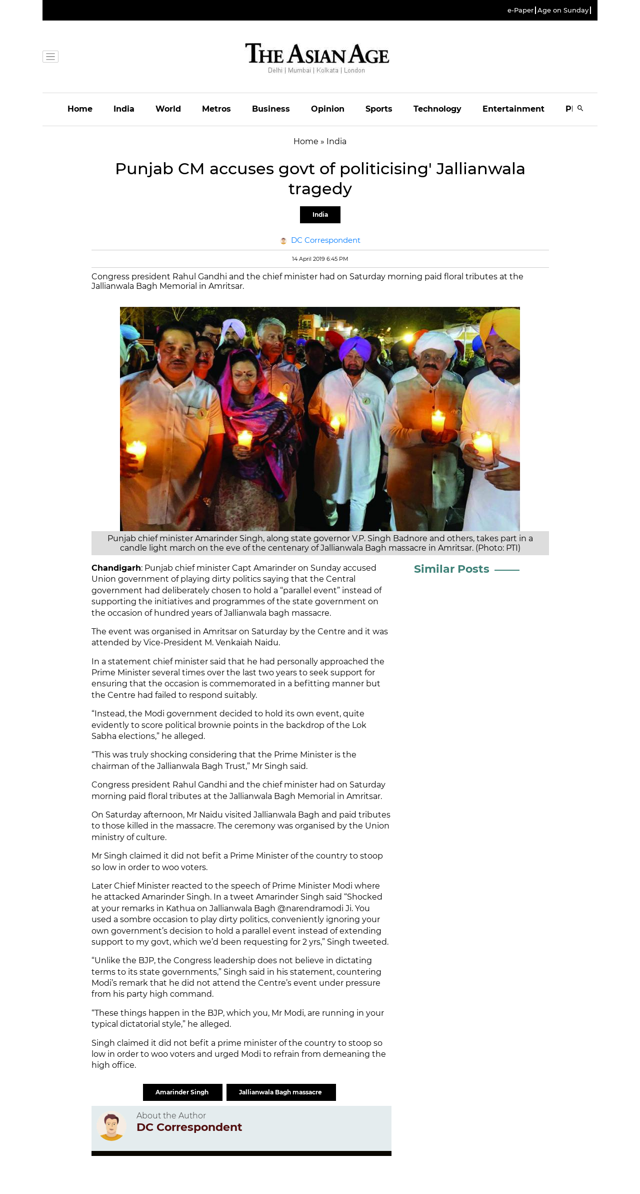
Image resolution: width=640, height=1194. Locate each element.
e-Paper (521, 10)
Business (271, 109)
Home (80, 109)
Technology (438, 109)
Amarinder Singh (183, 1092)
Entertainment (513, 109)
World (168, 109)
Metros (216, 109)
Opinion (327, 109)
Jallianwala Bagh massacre (281, 1092)
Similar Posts (452, 569)
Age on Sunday (563, 10)
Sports (379, 109)
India (124, 109)
